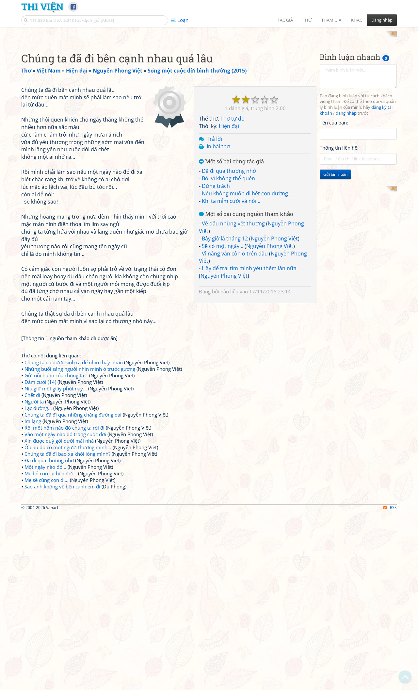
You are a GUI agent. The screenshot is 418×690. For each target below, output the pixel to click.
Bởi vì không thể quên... (230, 264)
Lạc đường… (38, 402)
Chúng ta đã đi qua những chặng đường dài (72, 408)
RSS (390, 593)
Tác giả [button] (285, 20)
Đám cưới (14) (40, 375)
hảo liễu (229, 376)
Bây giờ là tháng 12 (225, 323)
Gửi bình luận (335, 168)
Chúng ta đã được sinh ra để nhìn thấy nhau (73, 356)
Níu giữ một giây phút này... (55, 382)
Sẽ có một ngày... (222, 331)
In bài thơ (218, 231)
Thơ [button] (307, 20)
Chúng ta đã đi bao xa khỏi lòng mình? (67, 447)
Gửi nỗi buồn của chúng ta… (56, 369)
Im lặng (32, 415)
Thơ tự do (232, 204)
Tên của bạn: (334, 116)
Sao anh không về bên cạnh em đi (62, 480)
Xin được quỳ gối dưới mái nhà (59, 434)
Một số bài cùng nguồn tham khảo (246, 299)
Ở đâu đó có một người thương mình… (67, 441)
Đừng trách (216, 271)
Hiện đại (229, 211)
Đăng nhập (382, 20)
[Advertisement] (358, 212)
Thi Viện (42, 6)
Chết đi (32, 389)
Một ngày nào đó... (45, 460)
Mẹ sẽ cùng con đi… (46, 473)
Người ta (34, 395)
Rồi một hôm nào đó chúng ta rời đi (64, 421)
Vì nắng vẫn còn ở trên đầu (235, 338)
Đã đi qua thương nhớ (229, 256)
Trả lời (214, 224)
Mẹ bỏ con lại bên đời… (50, 467)
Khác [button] (356, 20)
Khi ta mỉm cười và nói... (231, 286)
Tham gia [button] (331, 20)
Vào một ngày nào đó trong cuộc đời (65, 428)
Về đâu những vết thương (233, 309)
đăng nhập (346, 107)
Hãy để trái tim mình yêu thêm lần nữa (249, 353)
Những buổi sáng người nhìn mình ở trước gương (79, 362)
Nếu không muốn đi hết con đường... (247, 278)
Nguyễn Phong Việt (274, 323)
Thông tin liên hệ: (339, 142)
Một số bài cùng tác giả (231, 247)
